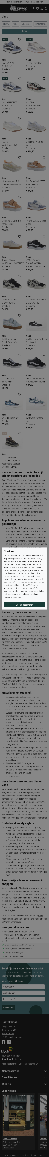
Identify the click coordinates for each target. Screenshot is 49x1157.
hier (22, 582)
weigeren (30, 588)
